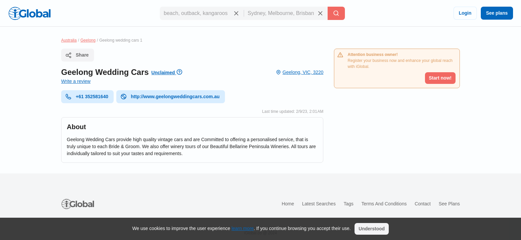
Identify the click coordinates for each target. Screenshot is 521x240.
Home (288, 203)
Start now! (440, 78)
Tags (349, 203)
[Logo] (29, 13)
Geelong (87, 40)
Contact (423, 203)
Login (465, 13)
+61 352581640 (86, 96)
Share (77, 55)
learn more (243, 228)
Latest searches (319, 203)
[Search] (336, 13)
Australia (69, 40)
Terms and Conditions (384, 203)
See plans (497, 13)
